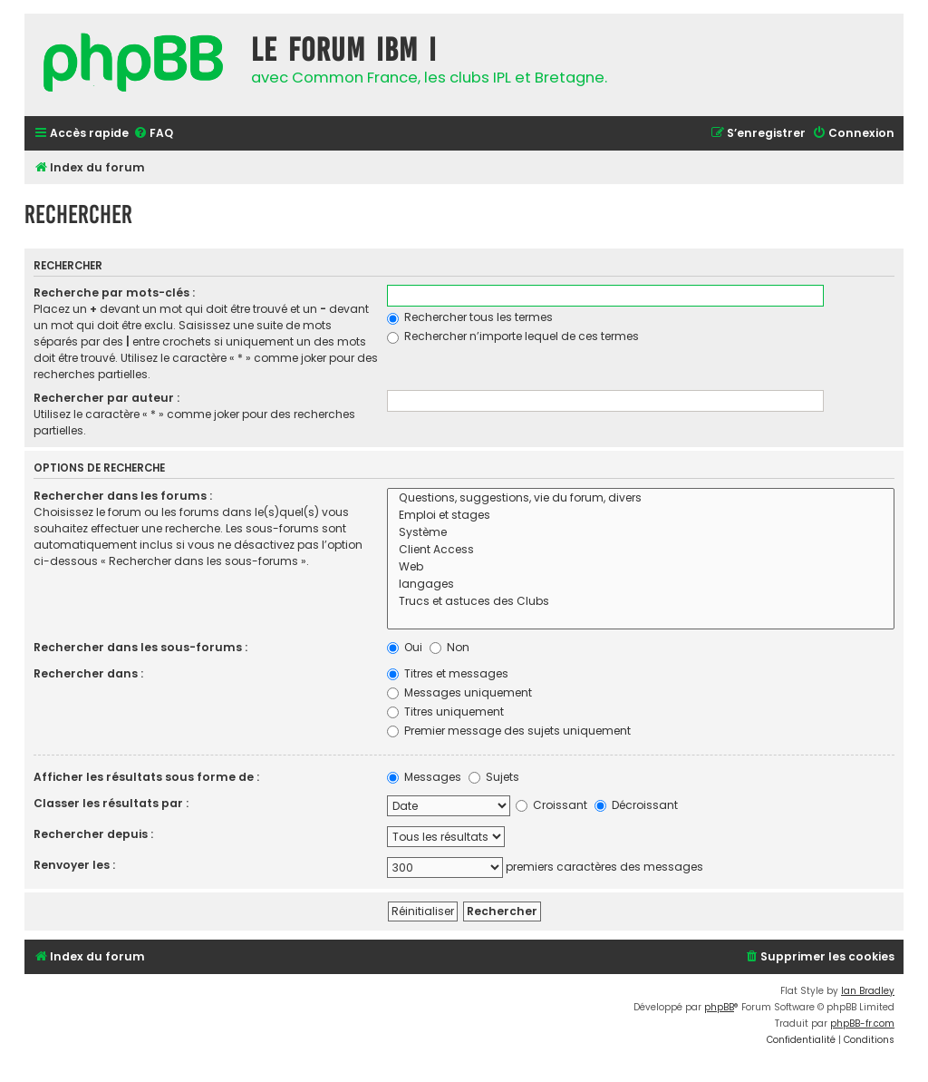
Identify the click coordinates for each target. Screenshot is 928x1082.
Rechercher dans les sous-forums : (140, 647)
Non (449, 647)
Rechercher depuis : (93, 834)
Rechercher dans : (88, 673)
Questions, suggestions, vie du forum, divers (641, 498)
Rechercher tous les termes (470, 317)
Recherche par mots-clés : (114, 292)
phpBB (719, 1007)
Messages (424, 777)
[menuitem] (153, 134)
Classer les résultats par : (111, 803)
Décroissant (636, 805)
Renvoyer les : (74, 864)
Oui (404, 647)
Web (641, 567)
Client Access (641, 550)
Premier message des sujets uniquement (509, 730)
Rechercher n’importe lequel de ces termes (513, 336)
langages (641, 584)
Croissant (551, 805)
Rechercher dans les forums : (123, 495)
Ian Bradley (867, 991)
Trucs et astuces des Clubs (641, 601)
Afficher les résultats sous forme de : (146, 777)
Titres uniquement (445, 711)
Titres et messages (447, 673)
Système (641, 532)
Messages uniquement (459, 692)
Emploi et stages (641, 515)
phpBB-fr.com (862, 1023)
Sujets (494, 777)
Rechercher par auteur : (106, 397)
